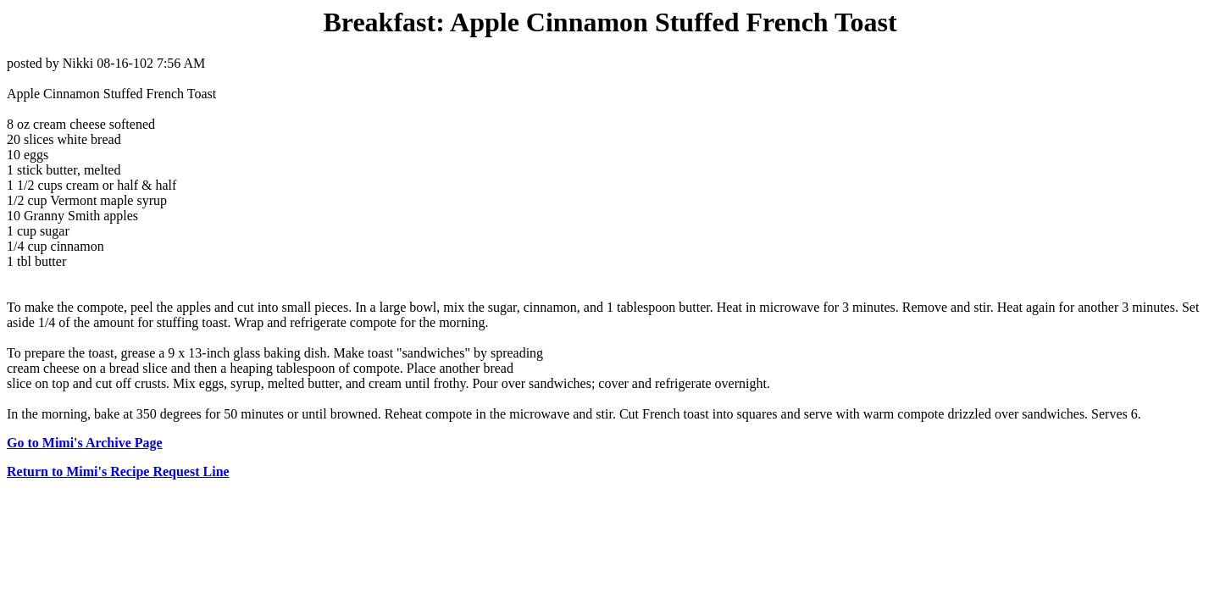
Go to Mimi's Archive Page (85, 442)
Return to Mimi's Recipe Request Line (118, 471)
